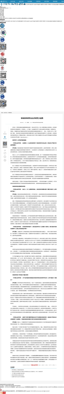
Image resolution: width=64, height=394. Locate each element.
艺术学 (24, 21)
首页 (2, 112)
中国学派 (38, 1)
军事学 (44, 21)
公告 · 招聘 (2, 17)
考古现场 (2, 15)
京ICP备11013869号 (47, 387)
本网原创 (10, 112)
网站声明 (10, 385)
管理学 (40, 21)
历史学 (14, 21)
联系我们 (19, 385)
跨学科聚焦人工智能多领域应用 (18, 369)
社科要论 (10, 18)
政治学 (28, 21)
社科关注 (6, 18)
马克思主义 (2, 21)
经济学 (8, 21)
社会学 (31, 21)
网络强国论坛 (25, 18)
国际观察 (55, 1)
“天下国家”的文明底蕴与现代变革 (18, 373)
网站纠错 (14, 385)
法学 (12, 21)
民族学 (34, 21)
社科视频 (30, 1)
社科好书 (14, 18)
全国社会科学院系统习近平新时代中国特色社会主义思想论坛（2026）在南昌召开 (27, 371)
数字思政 (46, 1)
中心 (6, 1)
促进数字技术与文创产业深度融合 (18, 376)
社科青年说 (19, 18)
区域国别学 (54, 21)
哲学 (6, 21)
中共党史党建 (49, 21)
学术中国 (13, 1)
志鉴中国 (2, 18)
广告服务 (6, 385)
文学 (17, 21)
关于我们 (2, 385)
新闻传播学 (20, 21)
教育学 (37, 21)
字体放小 (5, 138)
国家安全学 (59, 21)
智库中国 (21, 1)
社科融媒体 (30, 18)
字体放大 (5, 133)
